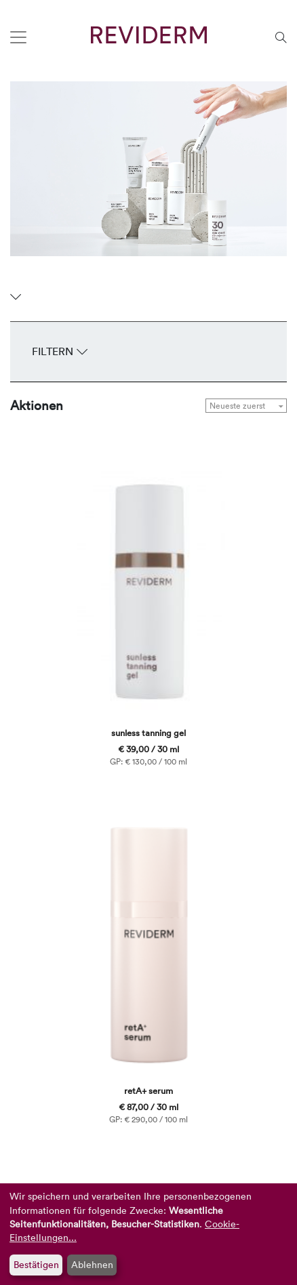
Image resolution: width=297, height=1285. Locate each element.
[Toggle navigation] (18, 37)
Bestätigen (36, 1264)
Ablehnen (92, 1264)
